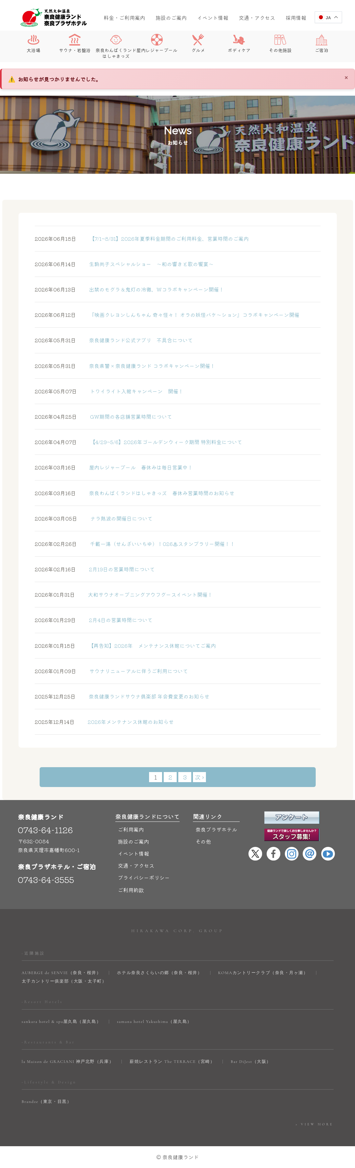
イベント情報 (212, 17)
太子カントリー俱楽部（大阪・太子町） (64, 981)
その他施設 (280, 43)
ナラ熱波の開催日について (94, 518)
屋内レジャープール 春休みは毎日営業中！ (114, 467)
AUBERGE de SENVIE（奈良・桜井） (61, 972)
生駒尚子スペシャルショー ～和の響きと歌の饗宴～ (124, 264)
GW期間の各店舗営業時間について (103, 416)
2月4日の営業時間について (94, 620)
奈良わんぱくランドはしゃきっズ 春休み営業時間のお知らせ (135, 493)
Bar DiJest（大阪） (251, 1061)
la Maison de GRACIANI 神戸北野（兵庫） (68, 1061)
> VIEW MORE (314, 1124)
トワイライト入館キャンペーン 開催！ (109, 391)
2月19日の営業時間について (95, 569)
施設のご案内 (171, 17)
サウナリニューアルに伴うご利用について (111, 671)
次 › (199, 777)
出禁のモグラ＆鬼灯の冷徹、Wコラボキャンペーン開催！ (129, 289)
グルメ (198, 43)
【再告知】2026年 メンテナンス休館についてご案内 (125, 645)
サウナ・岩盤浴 (75, 43)
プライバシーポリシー (144, 877)
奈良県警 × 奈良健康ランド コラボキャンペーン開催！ (125, 366)
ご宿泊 (321, 43)
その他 (203, 841)
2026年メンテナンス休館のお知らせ (104, 722)
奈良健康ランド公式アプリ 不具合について (114, 340)
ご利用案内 (131, 829)
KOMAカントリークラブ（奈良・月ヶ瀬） (263, 972)
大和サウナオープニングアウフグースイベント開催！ (124, 594)
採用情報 (295, 17)
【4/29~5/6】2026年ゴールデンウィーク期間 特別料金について (138, 442)
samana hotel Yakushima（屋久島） (154, 1021)
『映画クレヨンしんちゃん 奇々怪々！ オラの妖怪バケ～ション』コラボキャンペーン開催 (167, 315)
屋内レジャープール (156, 43)
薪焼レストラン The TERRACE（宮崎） (172, 1061)
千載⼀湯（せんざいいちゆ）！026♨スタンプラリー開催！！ (135, 544)
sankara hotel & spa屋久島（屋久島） (61, 1021)
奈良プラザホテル (216, 829)
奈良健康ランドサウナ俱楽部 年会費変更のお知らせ (122, 696)
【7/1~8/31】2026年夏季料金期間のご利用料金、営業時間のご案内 (142, 238)
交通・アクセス (257, 17)
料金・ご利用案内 (124, 17)
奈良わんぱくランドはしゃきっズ (115, 46)
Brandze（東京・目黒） (47, 1101)
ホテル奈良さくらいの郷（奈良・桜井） (159, 972)
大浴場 (33, 43)
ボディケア (239, 43)
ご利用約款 (131, 890)
